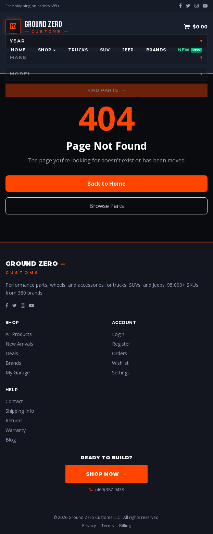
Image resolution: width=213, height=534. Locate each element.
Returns (14, 420)
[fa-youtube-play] (31, 305)
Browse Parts (106, 206)
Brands (156, 49)
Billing (125, 526)
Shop (47, 49)
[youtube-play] (205, 5)
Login (118, 334)
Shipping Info (19, 411)
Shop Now (106, 474)
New (189, 50)
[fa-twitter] (14, 305)
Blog (10, 439)
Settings (121, 372)
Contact (14, 401)
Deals (11, 353)
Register (121, 343)
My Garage (17, 372)
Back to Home (106, 183)
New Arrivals (19, 343)
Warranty (15, 430)
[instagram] (197, 5)
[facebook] (180, 5)
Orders (119, 353)
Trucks (78, 49)
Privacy (89, 526)
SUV (105, 49)
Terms (107, 526)
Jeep (128, 49)
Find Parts (106, 90)
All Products (18, 334)
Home (18, 49)
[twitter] (188, 5)
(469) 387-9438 (106, 490)
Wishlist (120, 363)
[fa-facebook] (6, 305)
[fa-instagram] (23, 305)
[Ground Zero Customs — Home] (36, 26)
